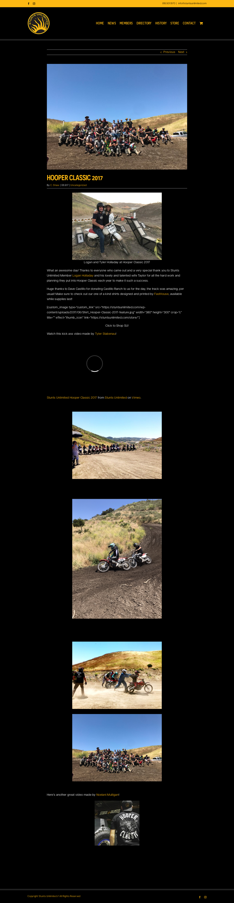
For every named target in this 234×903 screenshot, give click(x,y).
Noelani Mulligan (107, 794)
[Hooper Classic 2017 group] (117, 117)
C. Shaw (54, 185)
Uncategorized (78, 185)
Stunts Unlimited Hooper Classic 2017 (72, 397)
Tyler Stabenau (105, 333)
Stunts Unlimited (116, 397)
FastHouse (161, 294)
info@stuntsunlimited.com (192, 3)
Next (181, 52)
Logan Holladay (83, 275)
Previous (169, 52)
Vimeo (136, 397)
